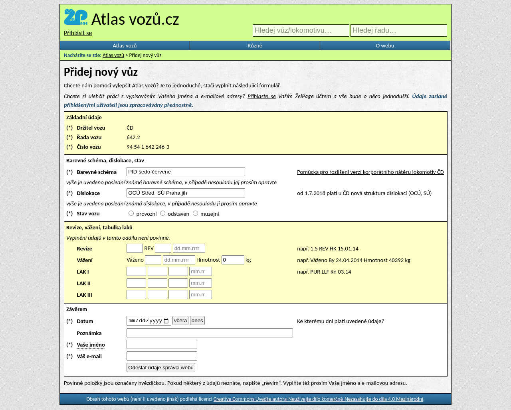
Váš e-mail (89, 357)
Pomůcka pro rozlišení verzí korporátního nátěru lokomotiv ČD (370, 171)
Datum (85, 321)
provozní (147, 213)
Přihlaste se (262, 96)
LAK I (83, 271)
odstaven (178, 213)
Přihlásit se (78, 33)
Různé (255, 45)
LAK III (84, 294)
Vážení (85, 260)
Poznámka (89, 334)
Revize (84, 248)
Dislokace (88, 193)
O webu (385, 45)
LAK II (83, 283)
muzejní (209, 213)
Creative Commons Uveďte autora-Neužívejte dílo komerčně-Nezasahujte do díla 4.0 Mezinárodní (318, 400)
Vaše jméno (91, 345)
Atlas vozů (125, 45)
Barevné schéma (97, 171)
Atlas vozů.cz (135, 18)
